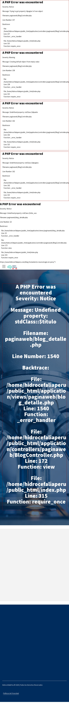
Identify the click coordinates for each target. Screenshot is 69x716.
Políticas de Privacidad (11, 693)
